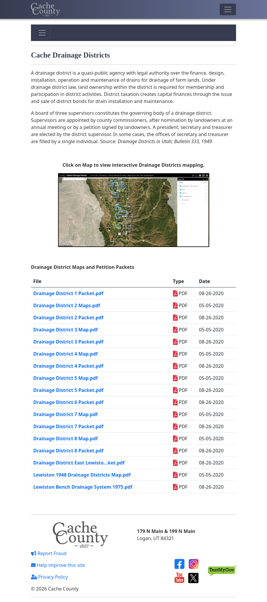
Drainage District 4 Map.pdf (65, 354)
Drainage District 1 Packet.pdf (68, 293)
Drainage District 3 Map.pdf (65, 329)
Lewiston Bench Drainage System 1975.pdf (82, 487)
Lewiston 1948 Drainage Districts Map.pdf (82, 475)
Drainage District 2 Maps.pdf (66, 305)
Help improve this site (58, 565)
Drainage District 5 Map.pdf (65, 378)
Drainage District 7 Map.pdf (65, 414)
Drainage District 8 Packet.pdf (68, 450)
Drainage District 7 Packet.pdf (68, 426)
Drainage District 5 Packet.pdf (68, 390)
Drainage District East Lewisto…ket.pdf (79, 462)
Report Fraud (49, 553)
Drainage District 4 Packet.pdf (68, 366)
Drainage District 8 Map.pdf (65, 438)
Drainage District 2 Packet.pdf (68, 317)
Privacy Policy (49, 577)
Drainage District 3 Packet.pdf (68, 341)
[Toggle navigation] (228, 9)
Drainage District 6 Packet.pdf (68, 402)
